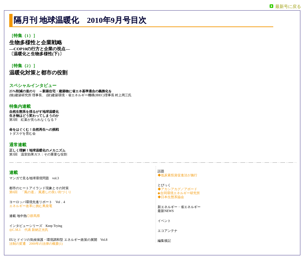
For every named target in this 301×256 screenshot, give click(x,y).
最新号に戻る (288, 6)
